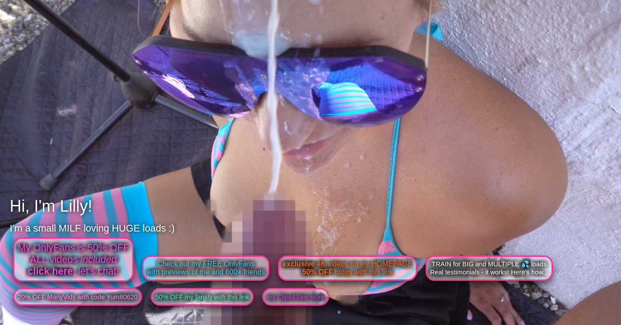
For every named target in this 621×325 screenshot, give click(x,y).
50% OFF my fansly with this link (202, 297)
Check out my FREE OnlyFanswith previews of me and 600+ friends (206, 268)
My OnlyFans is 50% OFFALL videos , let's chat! (73, 259)
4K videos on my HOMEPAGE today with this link (347, 268)
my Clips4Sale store (295, 297)
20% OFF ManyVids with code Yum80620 (78, 297)
